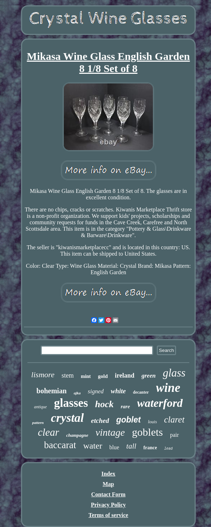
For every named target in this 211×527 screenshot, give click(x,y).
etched (100, 420)
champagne (77, 435)
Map (108, 484)
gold (103, 376)
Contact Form (108, 494)
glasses (71, 402)
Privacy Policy (108, 505)
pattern (37, 422)
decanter (141, 392)
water (92, 445)
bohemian (51, 391)
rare (125, 406)
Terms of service (108, 515)
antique (40, 406)
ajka (77, 393)
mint (86, 376)
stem (68, 375)
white (118, 391)
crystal (67, 417)
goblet (128, 419)
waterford (160, 402)
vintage (110, 432)
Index (108, 474)
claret (174, 419)
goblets (147, 432)
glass (174, 373)
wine (168, 388)
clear (48, 432)
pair (174, 435)
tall (131, 446)
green (148, 375)
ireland (124, 375)
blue (114, 447)
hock (104, 404)
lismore (43, 374)
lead (168, 449)
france (150, 447)
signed (95, 391)
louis (152, 421)
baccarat (60, 445)
